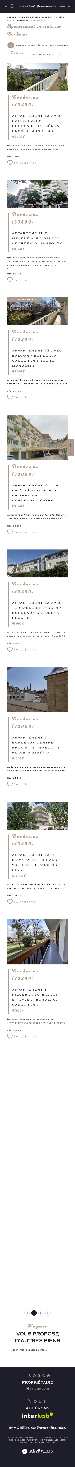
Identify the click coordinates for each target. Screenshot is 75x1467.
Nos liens (24, 1442)
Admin (63, 1440)
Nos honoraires (17, 1440)
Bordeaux (22, 20)
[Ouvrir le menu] (62, 6)
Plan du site (32, 1440)
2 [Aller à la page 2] (41, 1313)
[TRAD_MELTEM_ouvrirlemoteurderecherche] (12, 6)
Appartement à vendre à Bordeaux (29, 1349)
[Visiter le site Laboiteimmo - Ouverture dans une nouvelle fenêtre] (37, 1455)
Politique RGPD (38, 1442)
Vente (10, 20)
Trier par (18, 54)
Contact (70, 447)
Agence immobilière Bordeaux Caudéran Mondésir (36, 17)
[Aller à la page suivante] (48, 1313)
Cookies (51, 1443)
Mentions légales (49, 1440)
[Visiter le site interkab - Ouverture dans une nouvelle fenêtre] (37, 1415)
